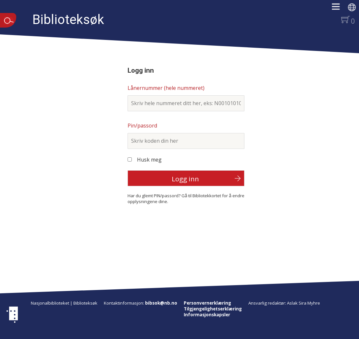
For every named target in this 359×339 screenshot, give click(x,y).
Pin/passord (142, 125)
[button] (339, 8)
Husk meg (149, 159)
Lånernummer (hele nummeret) (166, 87)
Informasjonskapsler (207, 315)
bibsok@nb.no (161, 303)
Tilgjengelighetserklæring (213, 309)
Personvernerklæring (207, 303)
